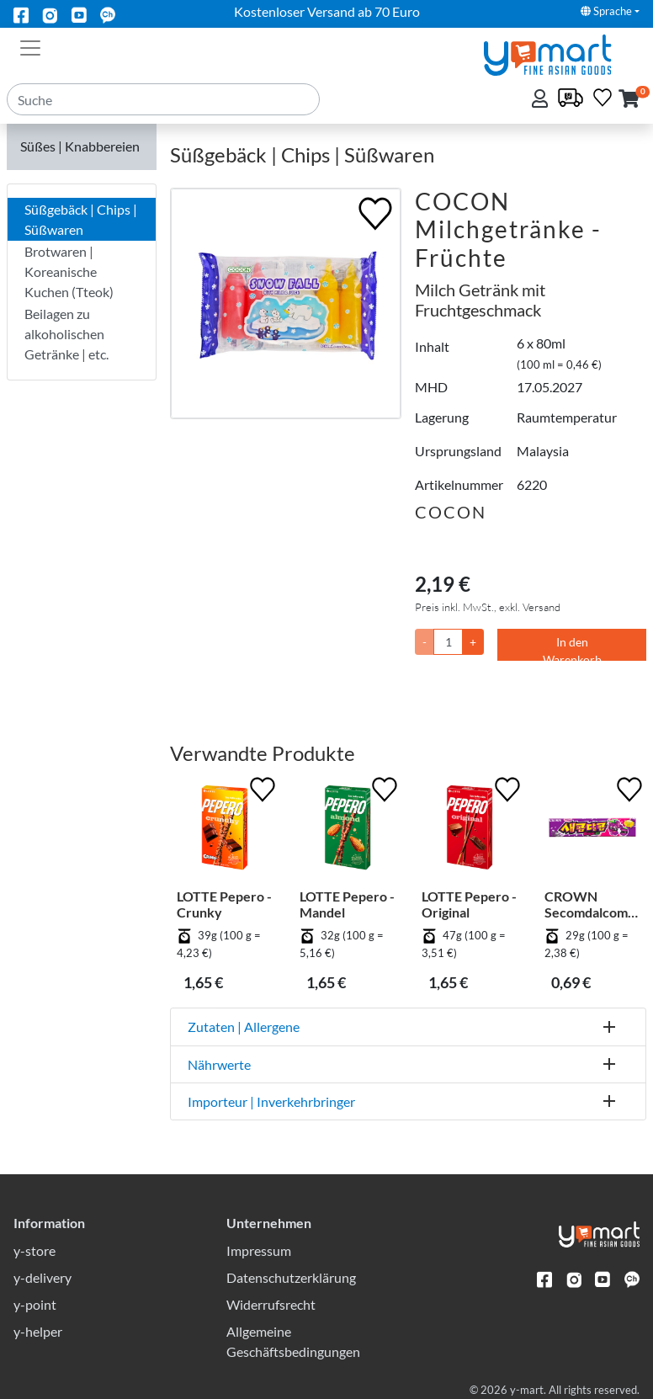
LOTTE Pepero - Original (469, 904)
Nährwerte (219, 1064)
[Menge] (448, 642)
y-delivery (42, 1277)
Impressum (258, 1250)
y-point (34, 1304)
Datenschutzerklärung (291, 1277)
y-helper (37, 1331)
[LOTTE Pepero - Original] (469, 831)
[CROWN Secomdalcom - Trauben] (592, 831)
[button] (629, 99)
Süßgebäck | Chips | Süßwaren (80, 219)
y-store (34, 1250)
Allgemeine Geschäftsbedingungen (293, 1341)
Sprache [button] (606, 11)
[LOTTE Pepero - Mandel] (347, 831)
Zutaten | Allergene (244, 1027)
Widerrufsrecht (271, 1304)
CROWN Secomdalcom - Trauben (589, 904)
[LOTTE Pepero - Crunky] (224, 831)
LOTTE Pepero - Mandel (347, 904)
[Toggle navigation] (30, 46)
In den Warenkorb (572, 648)
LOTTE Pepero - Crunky (224, 904)
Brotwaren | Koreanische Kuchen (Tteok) (69, 271)
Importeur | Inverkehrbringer (271, 1101)
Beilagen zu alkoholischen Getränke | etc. (66, 334)
